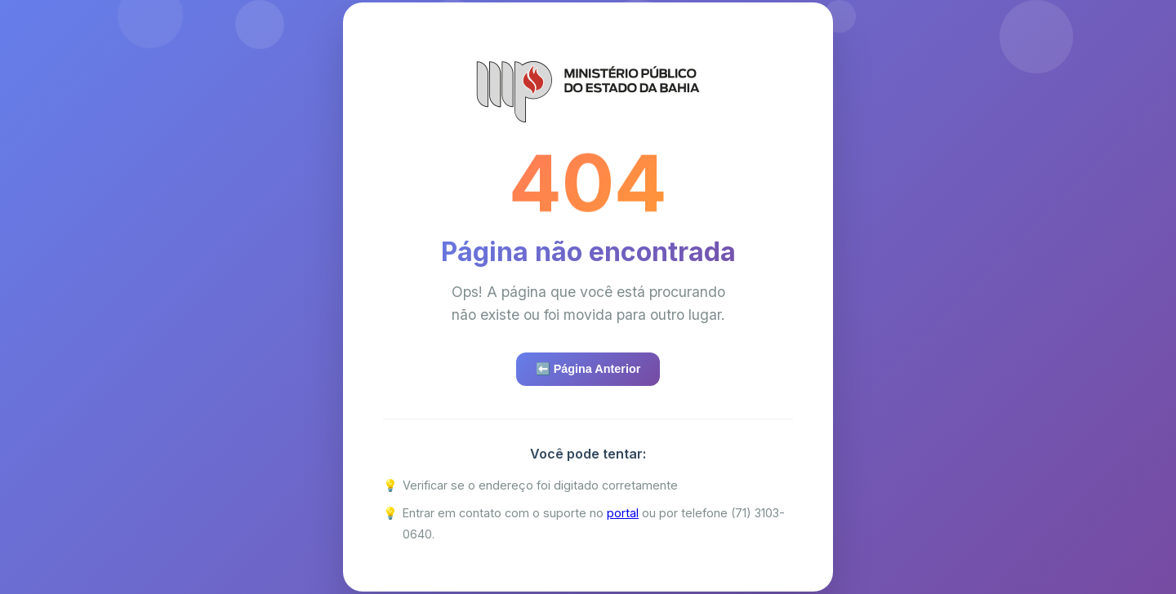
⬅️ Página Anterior (588, 368)
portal (623, 513)
